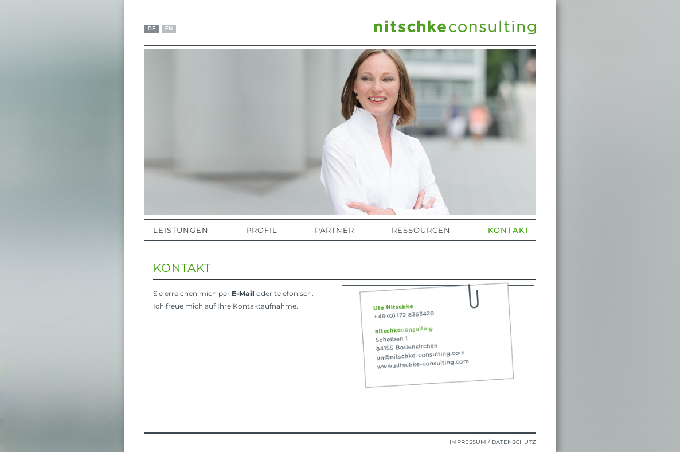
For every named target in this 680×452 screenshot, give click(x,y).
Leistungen (181, 230)
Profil (262, 230)
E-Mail (243, 293)
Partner (334, 230)
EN (169, 29)
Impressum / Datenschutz (493, 442)
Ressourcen (421, 230)
